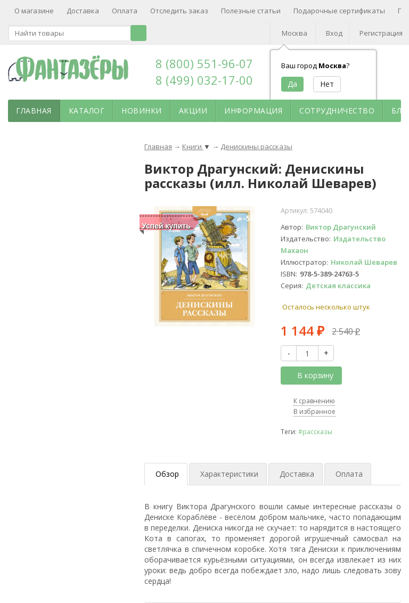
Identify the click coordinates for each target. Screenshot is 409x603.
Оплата (124, 10)
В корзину (309, 375)
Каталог (87, 110)
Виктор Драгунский (341, 227)
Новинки (141, 110)
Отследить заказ (179, 10)
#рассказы (315, 431)
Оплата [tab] (349, 474)
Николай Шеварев (364, 262)
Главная (34, 110)
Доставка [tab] (297, 474)
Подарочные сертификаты (339, 10)
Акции (193, 110)
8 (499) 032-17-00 (204, 80)
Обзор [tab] (167, 474)
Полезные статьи (251, 10)
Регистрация (381, 33)
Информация (253, 110)
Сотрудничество (336, 110)
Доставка (83, 10)
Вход (334, 33)
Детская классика (338, 285)
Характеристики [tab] (229, 474)
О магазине (34, 10)
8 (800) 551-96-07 (204, 63)
